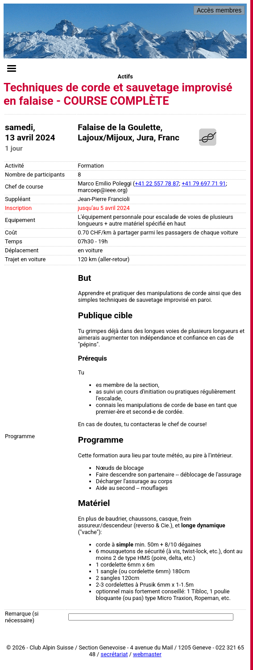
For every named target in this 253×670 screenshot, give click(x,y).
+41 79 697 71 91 (204, 183)
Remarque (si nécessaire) (21, 617)
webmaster (147, 654)
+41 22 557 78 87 (157, 183)
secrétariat (114, 654)
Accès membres (219, 10)
